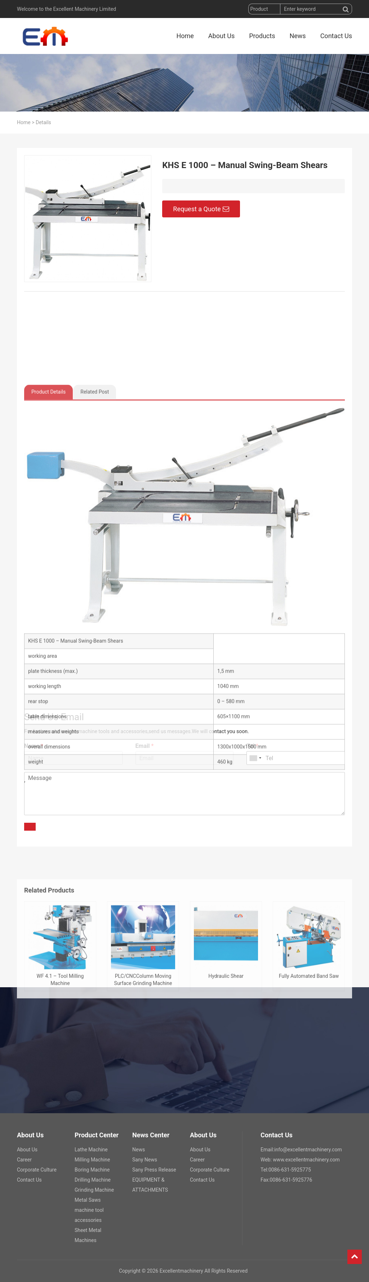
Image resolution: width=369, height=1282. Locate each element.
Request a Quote (201, 213)
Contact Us (336, 36)
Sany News (144, 1160)
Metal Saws (88, 1200)
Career (24, 1160)
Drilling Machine (93, 1180)
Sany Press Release (154, 1170)
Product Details (48, 603)
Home (185, 36)
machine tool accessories (89, 1215)
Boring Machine (92, 1170)
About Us (221, 36)
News (297, 36)
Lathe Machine (91, 1149)
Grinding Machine (94, 1190)
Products (262, 36)
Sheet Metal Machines (88, 1235)
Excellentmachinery (181, 1271)
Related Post (94, 603)
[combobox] (255, 757)
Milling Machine (92, 1160)
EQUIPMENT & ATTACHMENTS (150, 1185)
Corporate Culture (37, 1170)
